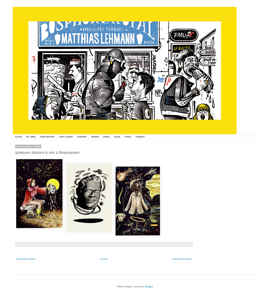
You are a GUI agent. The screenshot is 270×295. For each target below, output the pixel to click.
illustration (82, 137)
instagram (140, 137)
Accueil (18, 137)
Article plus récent (25, 259)
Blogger (149, 286)
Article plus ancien (182, 259)
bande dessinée (47, 137)
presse (106, 137)
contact (127, 137)
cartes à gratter (66, 137)
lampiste (95, 137)
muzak (117, 137)
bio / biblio (30, 137)
